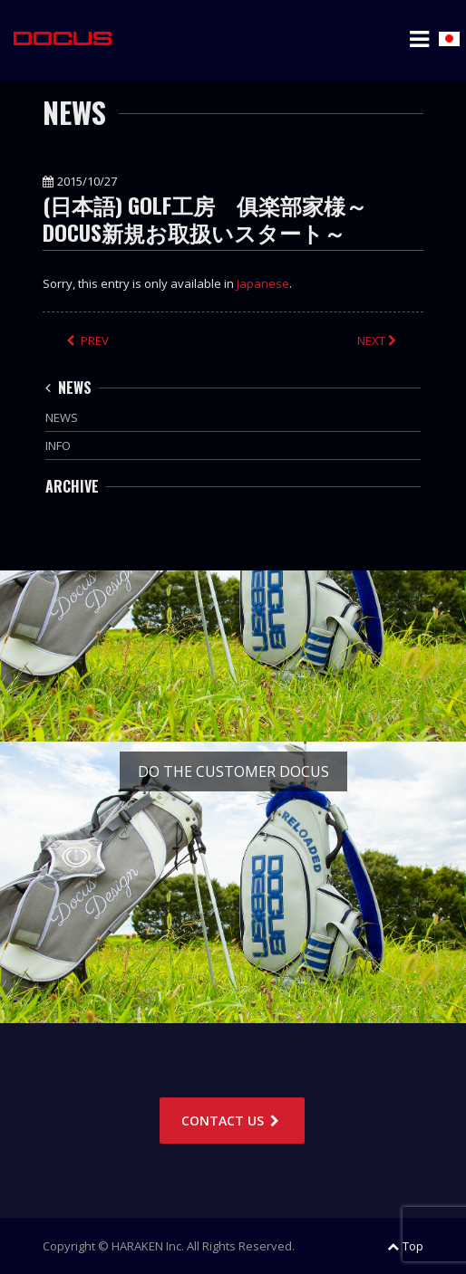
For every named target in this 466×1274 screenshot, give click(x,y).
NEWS (68, 387)
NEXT (378, 340)
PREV (87, 340)
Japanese (263, 283)
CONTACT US (232, 1120)
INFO (58, 445)
